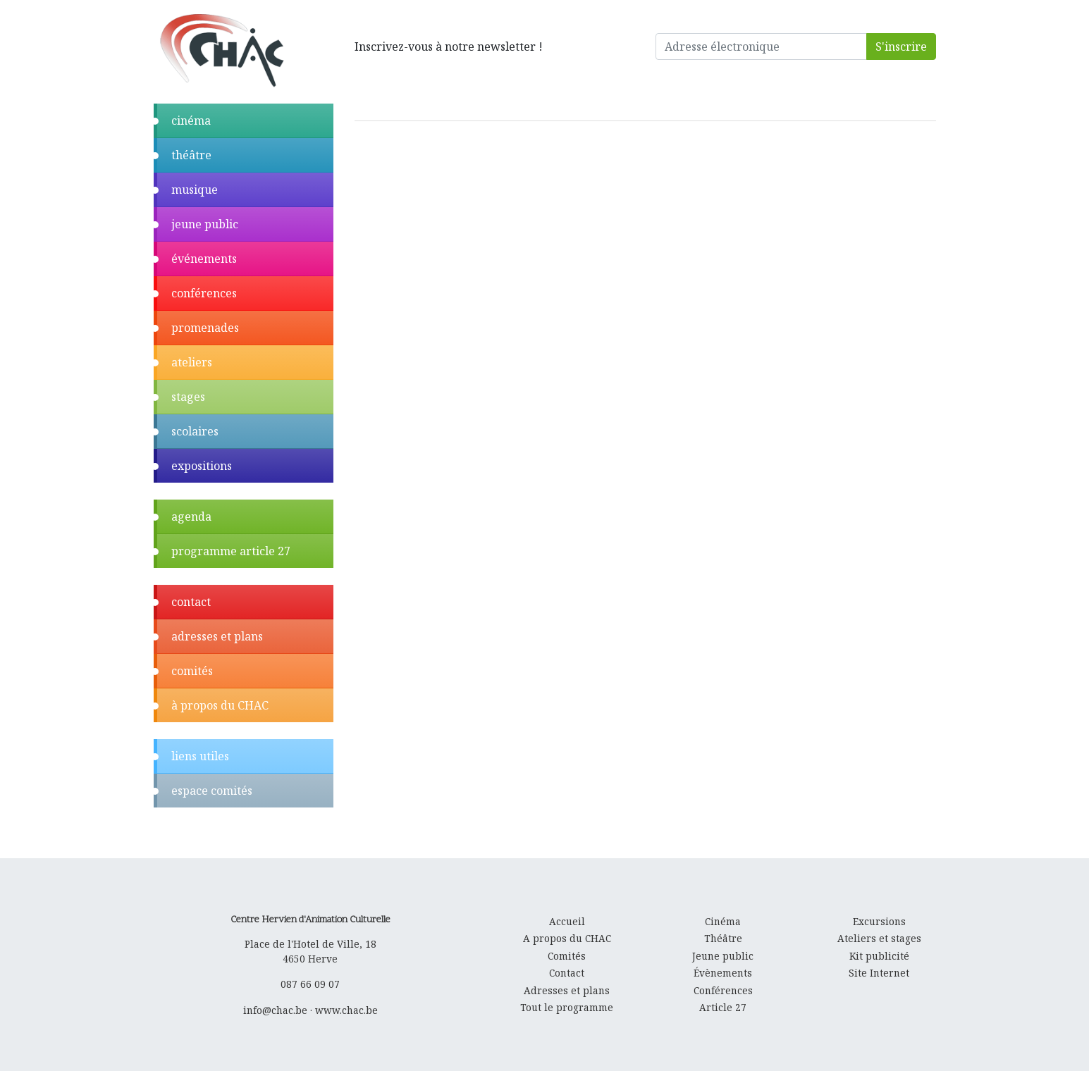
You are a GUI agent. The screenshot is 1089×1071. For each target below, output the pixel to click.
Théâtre (723, 938)
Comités (567, 955)
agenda (191, 516)
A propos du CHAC (567, 938)
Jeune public (722, 955)
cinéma (191, 120)
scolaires (195, 431)
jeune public (204, 224)
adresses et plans (217, 636)
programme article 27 (230, 551)
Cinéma (723, 921)
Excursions (879, 921)
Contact (566, 972)
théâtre (191, 155)
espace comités (211, 790)
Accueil (567, 921)
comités (192, 671)
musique (194, 189)
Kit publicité (879, 955)
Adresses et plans (567, 990)
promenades (205, 327)
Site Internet (879, 972)
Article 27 (722, 1007)
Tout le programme (566, 1007)
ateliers (191, 362)
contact (191, 601)
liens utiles (200, 756)
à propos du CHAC (220, 705)
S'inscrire (901, 46)
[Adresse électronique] (761, 46)
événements (204, 258)
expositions (201, 465)
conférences (204, 293)
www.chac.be (346, 1010)
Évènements (723, 972)
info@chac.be (275, 1010)
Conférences (723, 990)
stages (188, 396)
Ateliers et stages (879, 938)
